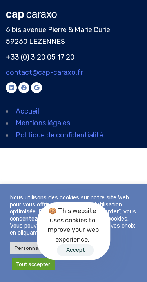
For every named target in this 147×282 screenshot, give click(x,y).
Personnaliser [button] (32, 248)
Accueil (27, 111)
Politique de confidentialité (59, 135)
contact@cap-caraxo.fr (44, 72)
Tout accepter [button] (33, 264)
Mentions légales (43, 123)
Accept (75, 250)
